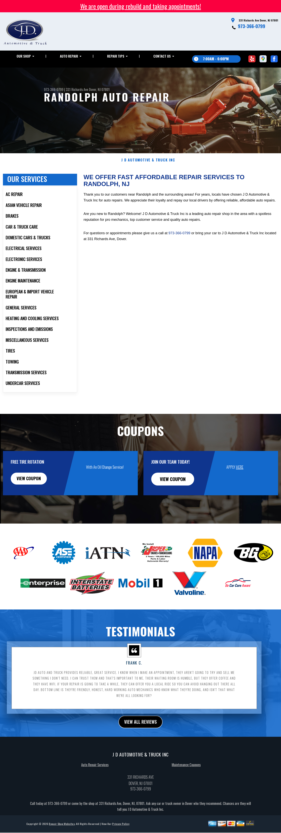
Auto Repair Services (94, 775)
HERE (239, 477)
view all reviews (141, 731)
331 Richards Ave (77, 89)
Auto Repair (69, 56)
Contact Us (162, 56)
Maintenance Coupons (186, 775)
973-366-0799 (251, 25)
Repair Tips (115, 56)
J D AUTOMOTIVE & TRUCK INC (148, 170)
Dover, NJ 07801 (99, 89)
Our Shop (24, 56)
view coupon (32, 488)
